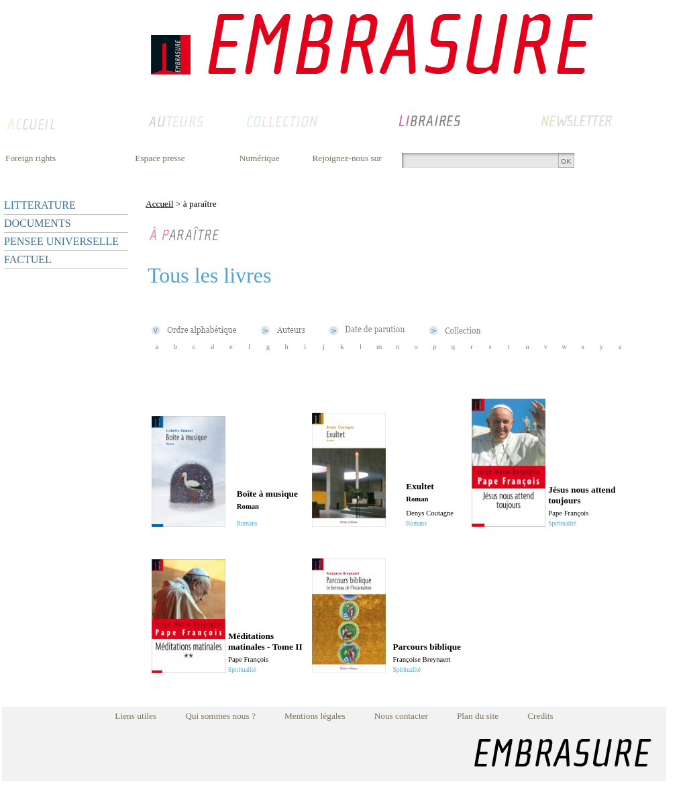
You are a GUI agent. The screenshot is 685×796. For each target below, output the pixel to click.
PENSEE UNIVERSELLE (61, 241)
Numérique (260, 158)
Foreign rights (30, 158)
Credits (540, 716)
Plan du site (477, 716)
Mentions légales (315, 716)
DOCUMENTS (37, 223)
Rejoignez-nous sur (346, 158)
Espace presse (160, 158)
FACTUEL (28, 259)
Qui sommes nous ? (220, 716)
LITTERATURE (40, 205)
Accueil (159, 204)
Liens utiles (135, 716)
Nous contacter (401, 716)
